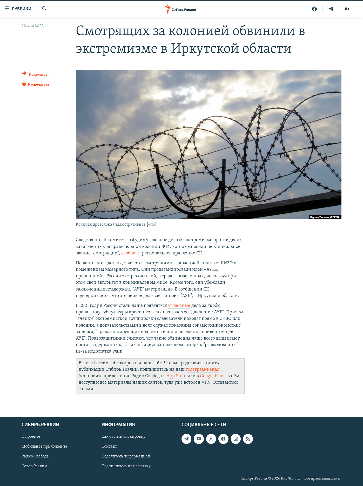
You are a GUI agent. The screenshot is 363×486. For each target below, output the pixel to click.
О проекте (31, 437)
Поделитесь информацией (126, 457)
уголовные (179, 305)
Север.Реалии (34, 466)
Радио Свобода (35, 457)
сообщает (131, 253)
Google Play (211, 376)
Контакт (109, 447)
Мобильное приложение (44, 447)
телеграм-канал (202, 369)
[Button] (36, 75)
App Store (176, 376)
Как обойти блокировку (123, 437)
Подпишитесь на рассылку (126, 466)
